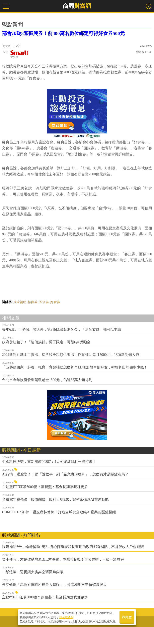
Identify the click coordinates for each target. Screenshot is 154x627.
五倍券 (44, 302)
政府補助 (19, 302)
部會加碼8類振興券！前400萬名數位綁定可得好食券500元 (63, 33)
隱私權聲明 (66, 617)
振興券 (32, 302)
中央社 (19, 54)
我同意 (127, 617)
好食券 (55, 302)
